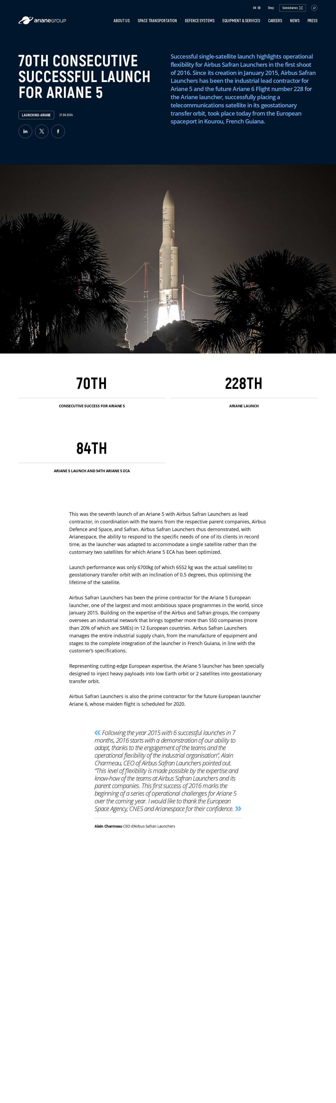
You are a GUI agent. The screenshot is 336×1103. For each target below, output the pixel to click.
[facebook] (58, 131)
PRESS (312, 20)
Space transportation (157, 20)
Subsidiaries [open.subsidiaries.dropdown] (292, 8)
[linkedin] (25, 131)
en (257, 8)
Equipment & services (241, 20)
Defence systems (199, 20)
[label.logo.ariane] (42, 23)
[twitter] (42, 131)
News (295, 20)
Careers (275, 20)
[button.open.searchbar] (314, 8)
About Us (122, 20)
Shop (271, 8)
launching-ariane (36, 115)
